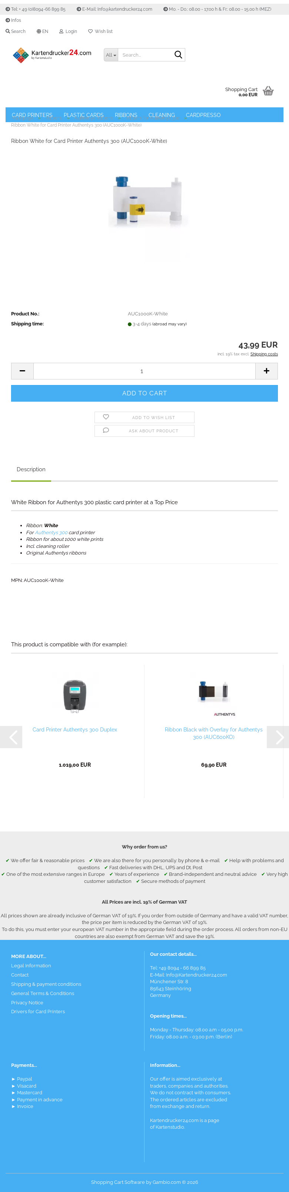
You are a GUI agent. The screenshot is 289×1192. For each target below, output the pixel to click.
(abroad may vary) (169, 324)
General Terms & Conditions (42, 993)
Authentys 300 (51, 532)
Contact (20, 975)
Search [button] (16, 31)
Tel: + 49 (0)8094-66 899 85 (36, 9)
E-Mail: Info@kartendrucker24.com (114, 9)
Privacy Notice (27, 1002)
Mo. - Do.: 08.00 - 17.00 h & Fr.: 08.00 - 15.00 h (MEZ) (217, 9)
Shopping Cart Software (118, 1182)
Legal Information (31, 965)
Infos (13, 20)
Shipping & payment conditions (46, 984)
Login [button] (68, 31)
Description (31, 469)
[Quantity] (144, 371)
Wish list (100, 31)
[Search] (178, 55)
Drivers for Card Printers (38, 1011)
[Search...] (111, 54)
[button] (42, 31)
